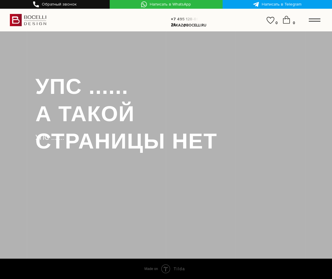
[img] (256, 21)
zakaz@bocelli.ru (188, 25)
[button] (55, 4)
